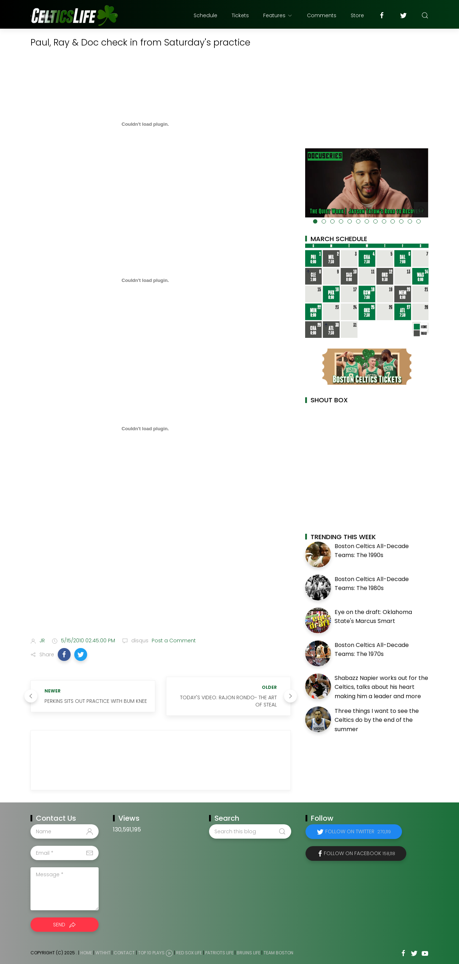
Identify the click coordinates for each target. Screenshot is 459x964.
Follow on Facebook (359, 853)
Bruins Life (248, 953)
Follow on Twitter (358, 831)
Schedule (205, 15)
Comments (321, 15)
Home (86, 953)
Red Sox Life (189, 953)
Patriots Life (219, 953)
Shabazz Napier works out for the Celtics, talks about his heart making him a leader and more (381, 687)
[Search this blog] (250, 831)
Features (278, 15)
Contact (124, 953)
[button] (64, 654)
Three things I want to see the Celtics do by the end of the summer (377, 720)
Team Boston (278, 953)
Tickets (240, 15)
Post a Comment (173, 640)
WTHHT (102, 953)
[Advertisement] (160, 575)
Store (357, 15)
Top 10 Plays (151, 953)
